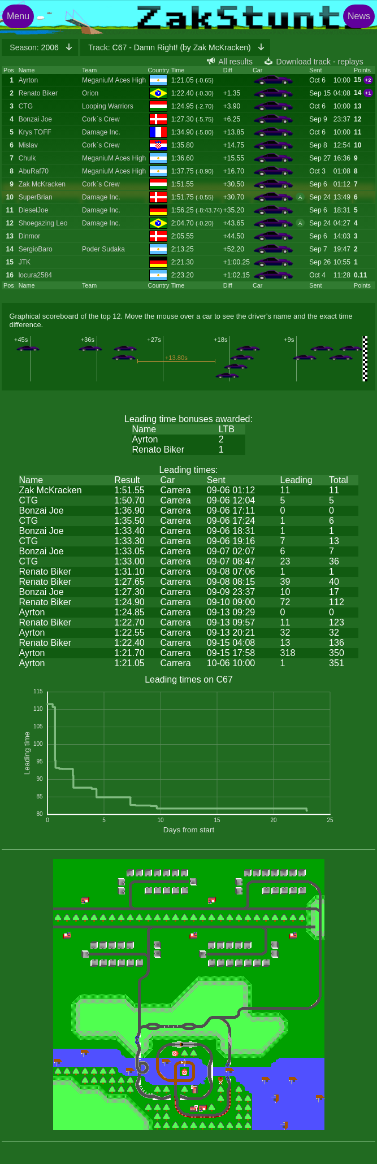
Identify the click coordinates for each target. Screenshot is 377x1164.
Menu (18, 16)
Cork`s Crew (101, 119)
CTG (26, 106)
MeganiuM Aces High (114, 80)
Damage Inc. (101, 132)
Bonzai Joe (35, 119)
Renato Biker (38, 93)
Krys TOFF (35, 132)
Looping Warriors (107, 106)
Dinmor (30, 236)
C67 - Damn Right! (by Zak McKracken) (170, 47)
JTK (25, 262)
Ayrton (28, 80)
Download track (303, 61)
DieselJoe (34, 210)
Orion (90, 93)
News (359, 16)
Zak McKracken (42, 184)
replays (350, 61)
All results (235, 61)
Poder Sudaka (103, 249)
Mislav (28, 145)
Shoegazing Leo (43, 223)
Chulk (27, 158)
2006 (35, 47)
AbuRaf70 (34, 171)
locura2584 (35, 275)
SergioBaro (36, 249)
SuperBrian (36, 197)
